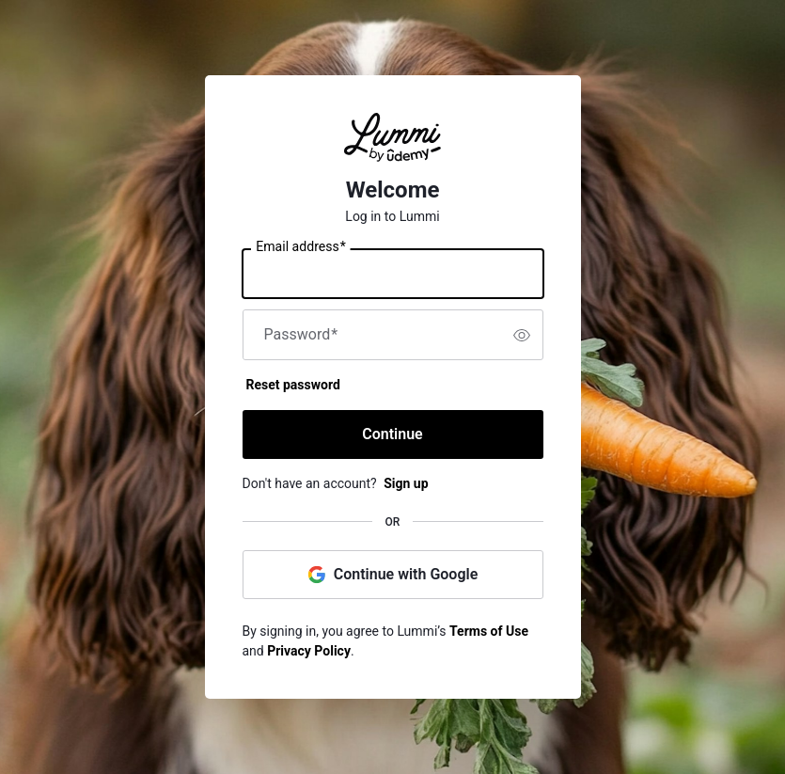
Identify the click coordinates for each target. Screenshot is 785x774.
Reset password (293, 384)
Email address (300, 247)
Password (301, 334)
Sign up (406, 483)
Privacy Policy (309, 650)
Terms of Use (488, 631)
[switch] (521, 334)
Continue (392, 434)
